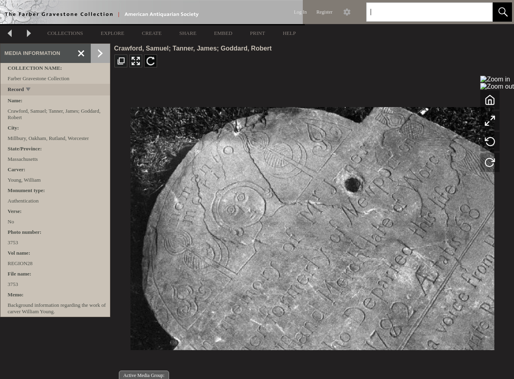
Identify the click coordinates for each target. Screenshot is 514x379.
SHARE (187, 33)
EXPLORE (112, 33)
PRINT (257, 33)
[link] (480, 12)
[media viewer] (312, 226)
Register (324, 12)
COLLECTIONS (65, 33)
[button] (502, 12)
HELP (289, 33)
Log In (300, 12)
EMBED (223, 33)
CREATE (151, 33)
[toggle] (29, 90)
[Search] (420, 12)
